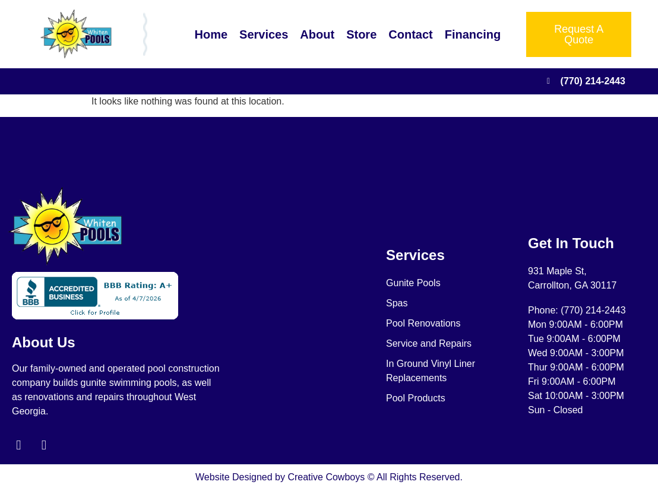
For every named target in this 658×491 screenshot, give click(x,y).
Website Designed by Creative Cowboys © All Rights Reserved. (329, 478)
